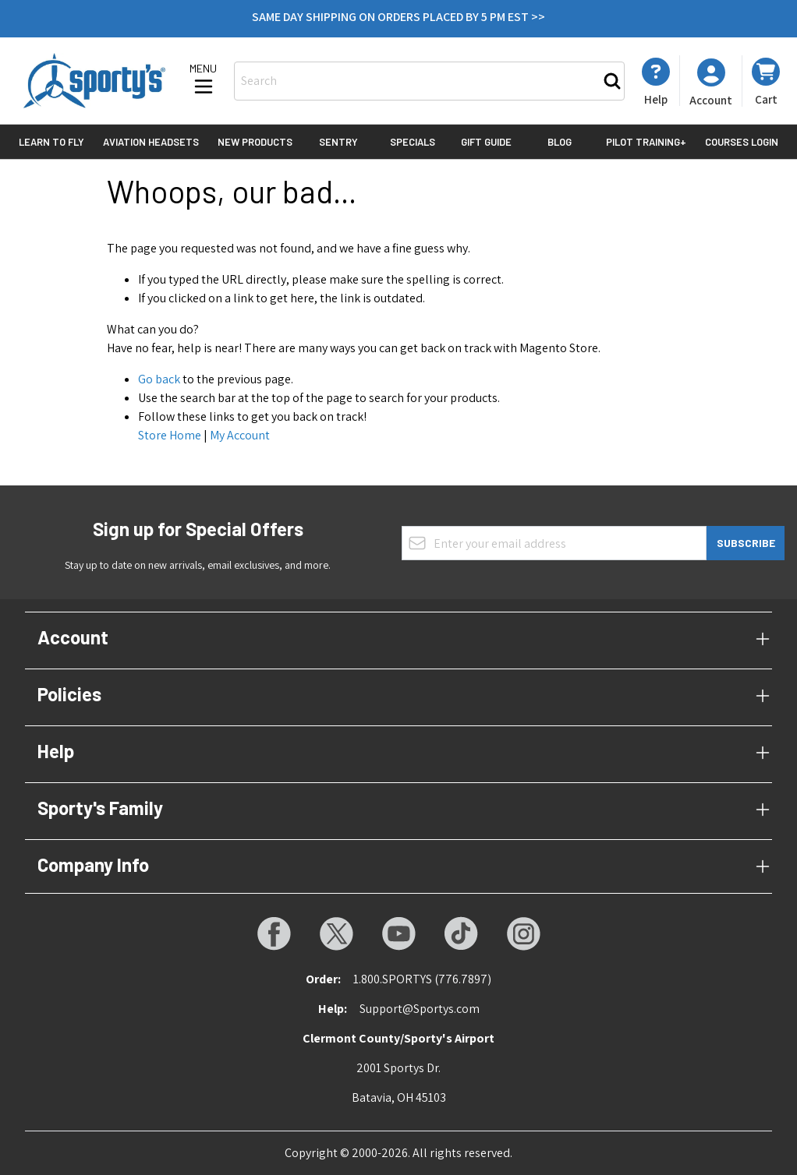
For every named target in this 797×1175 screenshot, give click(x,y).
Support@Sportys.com (420, 1008)
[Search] (612, 81)
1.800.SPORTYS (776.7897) (422, 979)
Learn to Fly (51, 142)
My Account (240, 435)
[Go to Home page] (94, 80)
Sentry (338, 142)
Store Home (169, 435)
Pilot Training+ (646, 142)
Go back (159, 379)
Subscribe (746, 542)
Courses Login (741, 142)
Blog (559, 142)
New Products (255, 142)
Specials (412, 142)
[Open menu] (203, 80)
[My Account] (656, 82)
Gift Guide (486, 142)
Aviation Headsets (151, 142)
